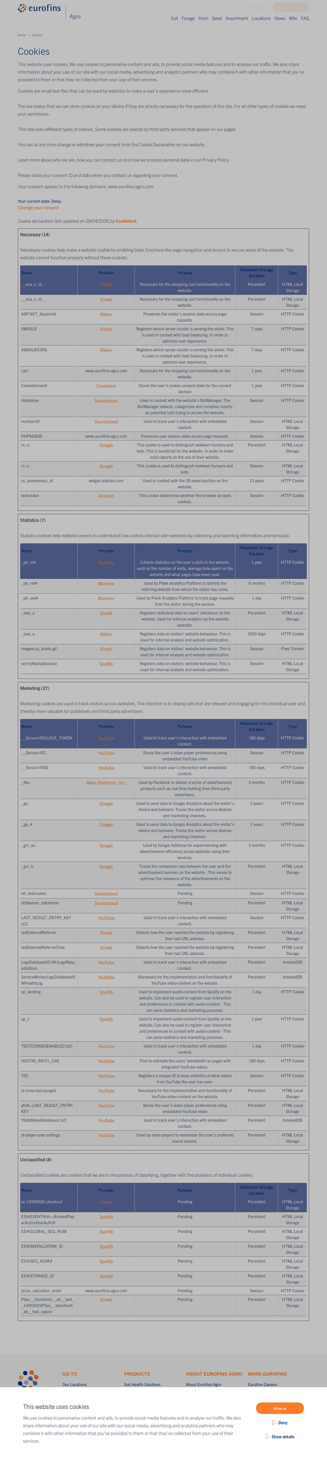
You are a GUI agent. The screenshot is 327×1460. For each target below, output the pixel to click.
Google (106, 445)
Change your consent (38, 207)
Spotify (106, 664)
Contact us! (294, 8)
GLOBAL (257, 8)
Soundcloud (106, 400)
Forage (188, 18)
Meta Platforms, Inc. (106, 782)
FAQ (305, 18)
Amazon (106, 496)
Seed (217, 18)
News (279, 18)
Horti (203, 18)
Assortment (237, 18)
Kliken (106, 314)
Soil (174, 18)
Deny (283, 1422)
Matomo (106, 562)
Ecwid (106, 284)
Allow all (280, 1408)
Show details (283, 1436)
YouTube (106, 738)
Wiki (293, 18)
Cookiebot (125, 221)
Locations (261, 18)
